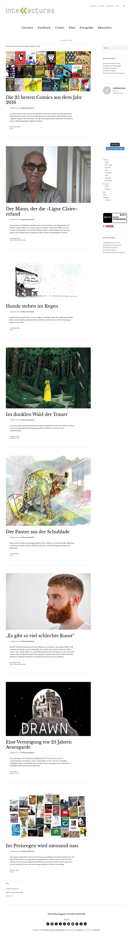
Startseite (93, 6)
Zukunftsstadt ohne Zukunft (111, 63)
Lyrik (106, 170)
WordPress (80, 930)
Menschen (105, 27)
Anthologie (108, 172)
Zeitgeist (107, 189)
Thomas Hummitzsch (27, 108)
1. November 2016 (14, 436)
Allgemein (12, 438)
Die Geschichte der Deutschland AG (113, 73)
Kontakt (101, 6)
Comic (59, 27)
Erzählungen (108, 165)
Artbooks (12, 773)
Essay (106, 175)
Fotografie (86, 27)
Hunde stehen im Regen (32, 306)
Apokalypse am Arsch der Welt (112, 66)
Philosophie (108, 180)
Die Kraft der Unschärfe (110, 68)
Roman (107, 162)
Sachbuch (44, 27)
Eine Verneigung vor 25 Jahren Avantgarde (39, 744)
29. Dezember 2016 (15, 127)
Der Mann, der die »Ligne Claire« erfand (41, 211)
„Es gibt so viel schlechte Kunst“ (40, 635)
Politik (107, 186)
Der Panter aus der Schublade (38, 531)
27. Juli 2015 (13, 771)
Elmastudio (96, 930)
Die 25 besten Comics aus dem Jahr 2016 (44, 100)
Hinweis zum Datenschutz (58, 930)
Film (72, 27)
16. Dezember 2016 (15, 238)
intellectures (46, 930)
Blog (117, 6)
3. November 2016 (14, 328)
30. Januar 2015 (14, 870)
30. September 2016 (15, 662)
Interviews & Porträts (19, 240)
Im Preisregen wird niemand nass (42, 845)
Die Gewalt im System (109, 70)
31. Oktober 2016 (14, 553)
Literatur (27, 27)
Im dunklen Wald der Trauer (37, 414)
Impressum (109, 6)
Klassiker (108, 167)
